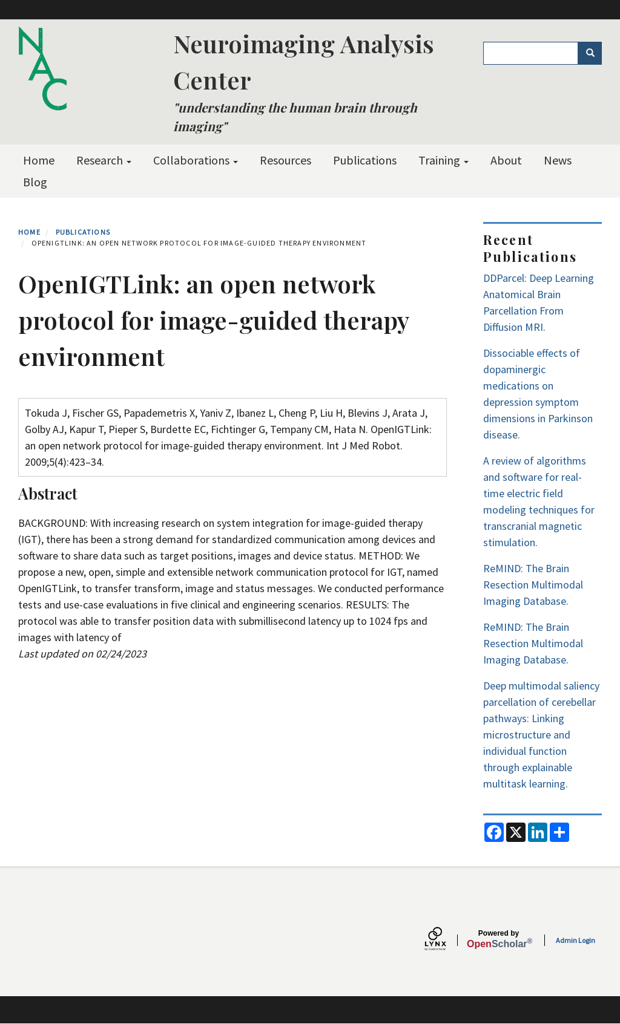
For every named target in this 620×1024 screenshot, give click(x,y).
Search (594, 53)
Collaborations (195, 160)
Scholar (498, 939)
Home (38, 160)
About (506, 160)
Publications (365, 160)
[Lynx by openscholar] (445, 940)
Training (443, 160)
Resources (285, 160)
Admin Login (575, 940)
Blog (35, 181)
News (558, 160)
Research (103, 160)
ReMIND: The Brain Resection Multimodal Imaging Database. (533, 584)
